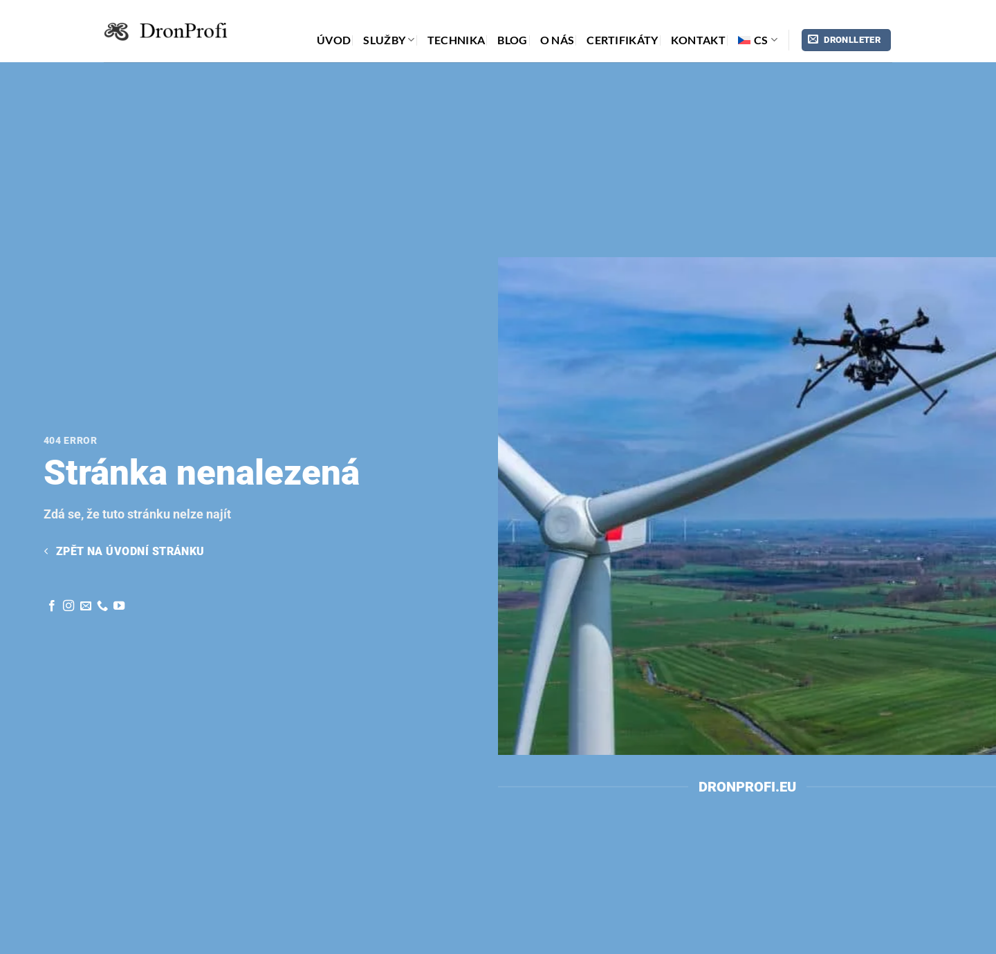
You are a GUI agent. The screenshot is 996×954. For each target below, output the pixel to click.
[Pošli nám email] (85, 606)
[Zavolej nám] (102, 606)
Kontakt (698, 39)
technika (456, 39)
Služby (388, 40)
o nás (557, 39)
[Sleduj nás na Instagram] (68, 606)
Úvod (334, 39)
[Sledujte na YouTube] (118, 606)
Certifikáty (622, 39)
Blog (512, 39)
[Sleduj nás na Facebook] (51, 606)
